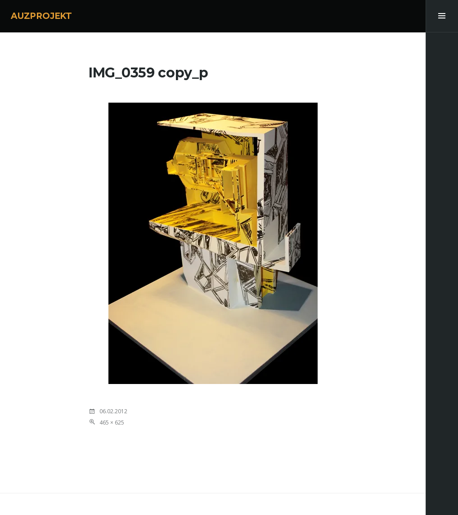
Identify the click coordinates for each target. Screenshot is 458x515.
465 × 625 (111, 422)
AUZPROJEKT (41, 16)
